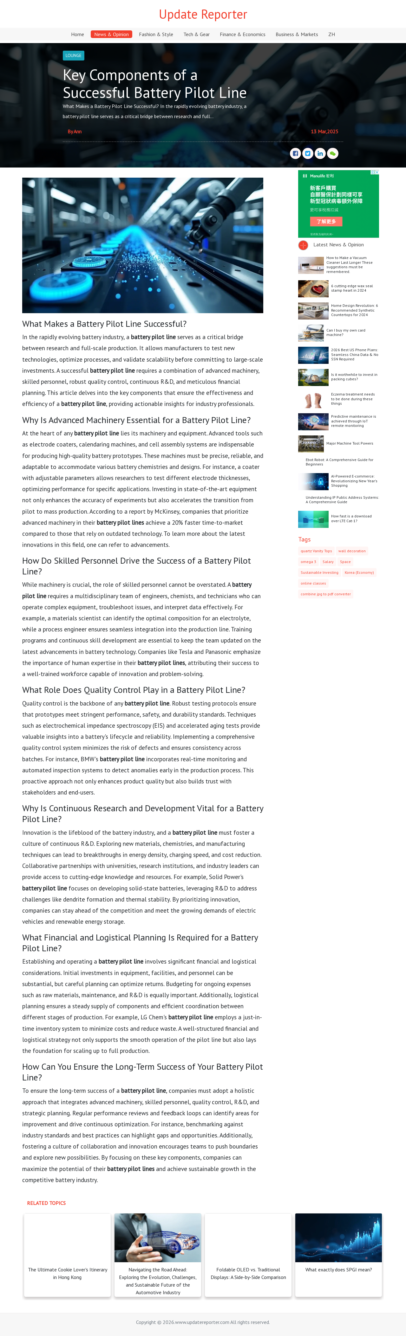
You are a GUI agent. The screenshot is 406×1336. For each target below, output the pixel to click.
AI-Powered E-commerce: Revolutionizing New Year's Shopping (354, 481)
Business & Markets (297, 34)
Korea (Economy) (359, 572)
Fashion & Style (156, 34)
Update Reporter (203, 14)
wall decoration (352, 550)
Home (77, 34)
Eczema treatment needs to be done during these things (353, 399)
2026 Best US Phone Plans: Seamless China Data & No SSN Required (354, 354)
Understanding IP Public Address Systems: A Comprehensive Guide (342, 499)
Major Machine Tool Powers (349, 443)
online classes (313, 583)
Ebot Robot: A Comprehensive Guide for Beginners (339, 461)
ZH (331, 34)
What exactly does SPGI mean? (338, 1269)
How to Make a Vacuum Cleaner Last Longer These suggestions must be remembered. (349, 264)
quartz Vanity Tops (316, 550)
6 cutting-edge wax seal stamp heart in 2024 (352, 288)
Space (345, 561)
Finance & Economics (242, 34)
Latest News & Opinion (338, 244)
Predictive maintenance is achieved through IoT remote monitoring (353, 421)
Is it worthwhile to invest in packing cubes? (354, 376)
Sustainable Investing (319, 572)
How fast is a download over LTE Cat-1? (351, 518)
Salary (328, 561)
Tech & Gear (196, 34)
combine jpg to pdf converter (326, 594)
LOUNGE (74, 55)
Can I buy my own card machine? (345, 332)
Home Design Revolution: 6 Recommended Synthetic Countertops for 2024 (354, 310)
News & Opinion (111, 34)
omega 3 (308, 561)
